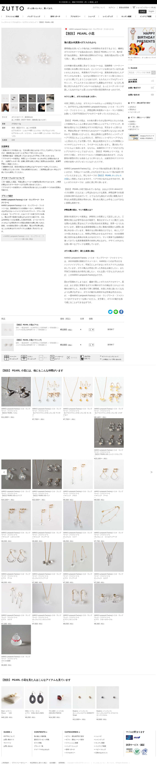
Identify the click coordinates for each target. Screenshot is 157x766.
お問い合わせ (142, 94)
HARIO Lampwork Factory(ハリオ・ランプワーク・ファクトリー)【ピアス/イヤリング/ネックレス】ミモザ (108, 411)
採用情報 (62, 763)
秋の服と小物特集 (40, 736)
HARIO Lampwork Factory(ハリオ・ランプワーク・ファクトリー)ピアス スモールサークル (108, 617)
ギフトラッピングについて (110, 356)
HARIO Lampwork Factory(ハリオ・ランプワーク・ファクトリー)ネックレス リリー (77, 535)
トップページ (5, 22)
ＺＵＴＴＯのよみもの (41, 749)
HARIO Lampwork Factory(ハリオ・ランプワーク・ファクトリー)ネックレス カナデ (108, 576)
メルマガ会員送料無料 (142, 80)
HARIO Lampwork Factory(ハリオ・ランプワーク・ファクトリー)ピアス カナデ (15, 617)
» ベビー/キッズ (134, 112)
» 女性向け (132, 107)
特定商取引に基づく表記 (38, 763)
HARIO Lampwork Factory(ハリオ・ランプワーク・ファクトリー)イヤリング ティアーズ (46, 535)
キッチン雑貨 (126, 16)
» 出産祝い (132, 124)
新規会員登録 (124, 8)
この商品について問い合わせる (111, 359)
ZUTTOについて (99, 8)
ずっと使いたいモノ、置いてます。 (40, 8)
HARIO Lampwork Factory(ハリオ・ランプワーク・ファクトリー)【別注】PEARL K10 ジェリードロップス (108, 452)
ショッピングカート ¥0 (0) (146, 8)
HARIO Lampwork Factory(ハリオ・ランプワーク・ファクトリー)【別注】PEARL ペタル (15, 411)
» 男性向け (132, 109)
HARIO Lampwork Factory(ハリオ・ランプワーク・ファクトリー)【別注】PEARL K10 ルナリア (15, 493)
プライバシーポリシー (19, 763)
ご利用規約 (5, 763)
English (151, 11)
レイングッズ (108, 16)
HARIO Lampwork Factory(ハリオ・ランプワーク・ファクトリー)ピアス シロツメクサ (77, 617)
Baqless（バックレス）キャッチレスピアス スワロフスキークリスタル (107, 713)
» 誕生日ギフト (133, 129)
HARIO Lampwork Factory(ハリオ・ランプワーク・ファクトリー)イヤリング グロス (77, 493)
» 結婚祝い (132, 121)
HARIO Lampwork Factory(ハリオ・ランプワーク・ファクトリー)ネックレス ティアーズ (46, 576)
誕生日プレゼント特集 (41, 739)
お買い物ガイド (142, 87)
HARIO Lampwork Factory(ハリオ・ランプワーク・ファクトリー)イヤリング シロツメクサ (15, 535)
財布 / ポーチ (55, 16)
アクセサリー (75, 16)
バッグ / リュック (33, 16)
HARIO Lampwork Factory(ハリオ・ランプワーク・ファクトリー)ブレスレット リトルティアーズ (108, 535)
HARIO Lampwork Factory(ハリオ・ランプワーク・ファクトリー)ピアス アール (15, 576)
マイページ (7, 743)
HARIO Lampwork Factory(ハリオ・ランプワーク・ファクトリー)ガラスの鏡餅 (15, 659)
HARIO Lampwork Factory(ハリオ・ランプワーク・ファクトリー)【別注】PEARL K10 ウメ (46, 493)
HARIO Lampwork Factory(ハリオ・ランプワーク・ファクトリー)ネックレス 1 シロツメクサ (46, 617)
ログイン (112, 8)
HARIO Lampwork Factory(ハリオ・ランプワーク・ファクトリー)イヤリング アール (108, 493)
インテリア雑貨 (145, 16)
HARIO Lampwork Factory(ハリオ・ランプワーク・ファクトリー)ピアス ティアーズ (77, 576)
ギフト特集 (38, 743)
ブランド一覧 (38, 746)
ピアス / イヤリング (30, 22)
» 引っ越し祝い (133, 127)
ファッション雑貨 (12, 16)
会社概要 (52, 763)
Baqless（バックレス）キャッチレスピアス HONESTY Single (83, 713)
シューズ (91, 16)
